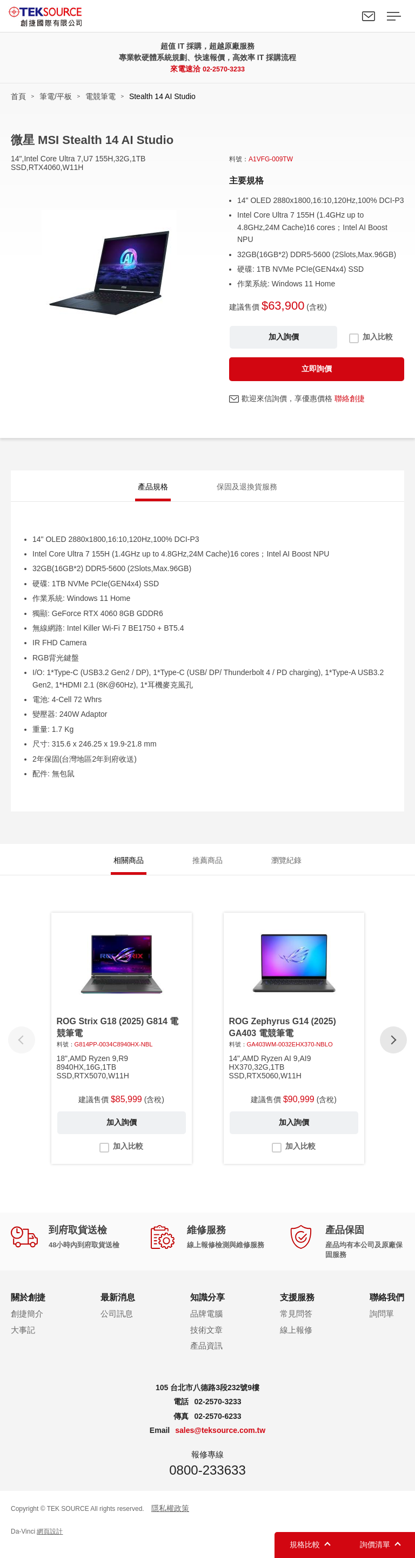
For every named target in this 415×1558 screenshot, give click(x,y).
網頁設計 (50, 1541)
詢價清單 (375, 1544)
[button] (393, 1049)
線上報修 (296, 1339)
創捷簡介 (27, 1323)
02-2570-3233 (223, 68)
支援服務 (297, 1306)
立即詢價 (317, 368)
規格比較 (305, 1544)
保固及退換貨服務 (247, 488)
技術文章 (206, 1339)
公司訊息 (117, 1323)
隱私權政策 (170, 1517)
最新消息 (118, 1306)
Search (344, 16)
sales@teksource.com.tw (220, 1440)
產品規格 (153, 488)
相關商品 (128, 866)
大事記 (23, 1339)
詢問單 (382, 1323)
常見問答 (296, 1323)
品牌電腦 (206, 1323)
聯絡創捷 (349, 398)
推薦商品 (207, 866)
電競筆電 (100, 96)
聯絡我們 (368, 16)
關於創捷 (28, 1306)
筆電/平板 (55, 96)
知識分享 (207, 1306)
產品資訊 (206, 1355)
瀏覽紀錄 (286, 866)
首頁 (18, 96)
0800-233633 (207, 1479)
